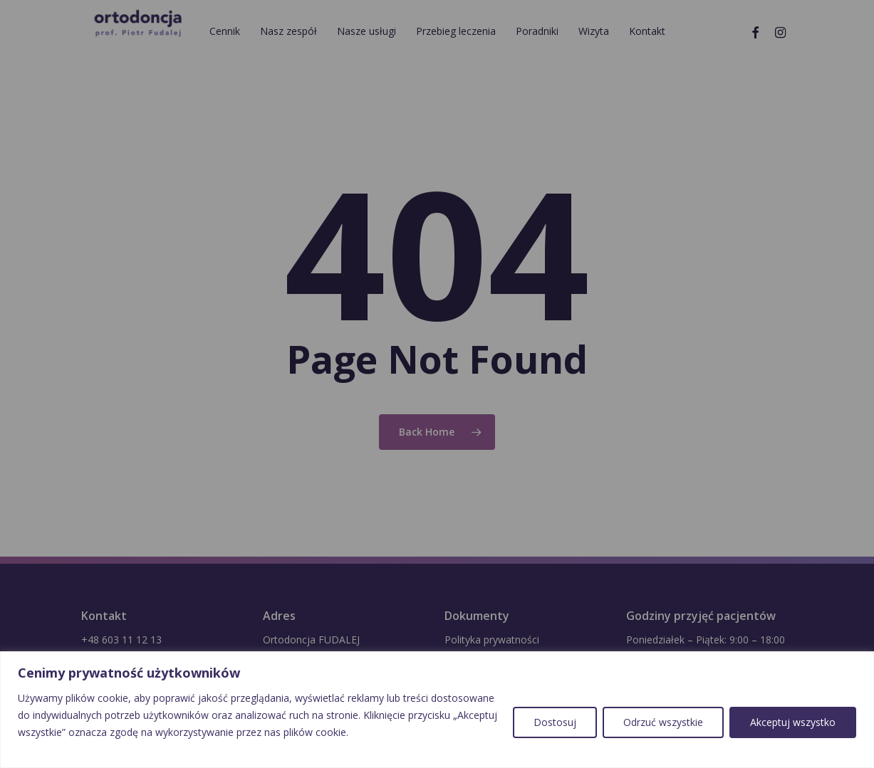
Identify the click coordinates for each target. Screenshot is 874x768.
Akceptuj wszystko (793, 722)
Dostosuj (555, 722)
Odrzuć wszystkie (663, 722)
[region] (437, 709)
